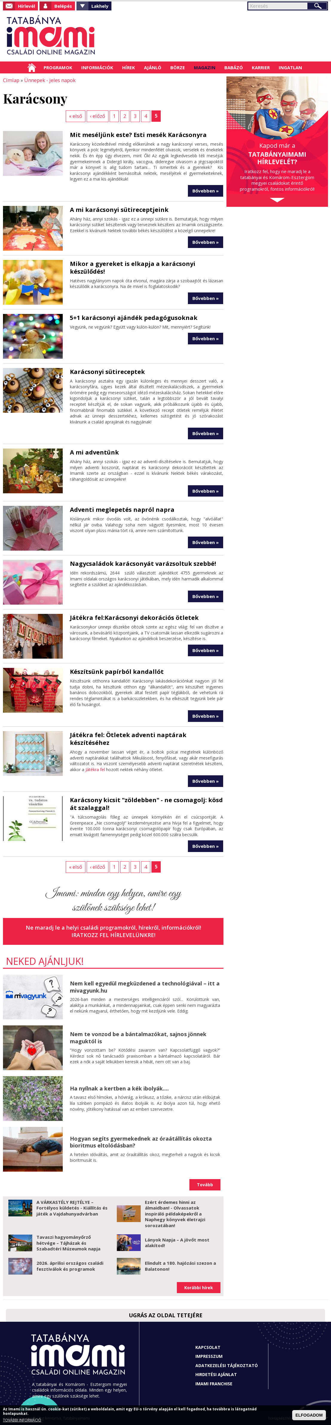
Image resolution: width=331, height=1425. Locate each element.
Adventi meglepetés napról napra (122, 509)
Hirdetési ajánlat (216, 1374)
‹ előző (97, 115)
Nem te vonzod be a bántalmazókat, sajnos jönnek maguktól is (138, 1037)
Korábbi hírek (198, 1287)
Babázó (233, 67)
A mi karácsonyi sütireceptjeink (119, 209)
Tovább (205, 1184)
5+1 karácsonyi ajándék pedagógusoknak (133, 317)
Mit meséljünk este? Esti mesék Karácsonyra (138, 134)
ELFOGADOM (309, 1415)
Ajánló (152, 67)
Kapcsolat (207, 1346)
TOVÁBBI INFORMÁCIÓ (22, 1420)
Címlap (32, 67)
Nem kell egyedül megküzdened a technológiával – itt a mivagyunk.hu (145, 986)
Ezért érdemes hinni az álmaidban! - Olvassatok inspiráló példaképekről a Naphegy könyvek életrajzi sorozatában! (175, 1212)
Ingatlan (290, 67)
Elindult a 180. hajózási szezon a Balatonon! (180, 1265)
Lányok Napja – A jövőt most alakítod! (177, 1242)
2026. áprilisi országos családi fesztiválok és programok (69, 1265)
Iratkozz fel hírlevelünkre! (113, 934)
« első (75, 115)
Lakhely (99, 6)
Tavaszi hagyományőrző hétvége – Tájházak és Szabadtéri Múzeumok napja (68, 1242)
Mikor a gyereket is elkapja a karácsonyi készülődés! (132, 267)
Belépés (63, 6)
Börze (177, 67)
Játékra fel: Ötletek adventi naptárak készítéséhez (128, 738)
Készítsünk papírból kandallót (117, 671)
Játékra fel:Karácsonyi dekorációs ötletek (134, 617)
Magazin (204, 67)
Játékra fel (95, 769)
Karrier (261, 67)
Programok (58, 67)
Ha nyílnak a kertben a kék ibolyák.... (119, 1087)
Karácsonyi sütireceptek (107, 371)
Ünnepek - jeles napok (48, 80)
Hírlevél (26, 6)
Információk (97, 67)
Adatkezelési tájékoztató (226, 1364)
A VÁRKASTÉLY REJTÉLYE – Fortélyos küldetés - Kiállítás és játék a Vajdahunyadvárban (72, 1207)
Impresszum (209, 1355)
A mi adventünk (94, 452)
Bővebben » (205, 190)
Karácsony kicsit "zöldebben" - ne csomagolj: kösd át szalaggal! (146, 803)
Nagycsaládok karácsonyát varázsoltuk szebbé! (143, 563)
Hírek (128, 67)
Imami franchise (213, 1383)
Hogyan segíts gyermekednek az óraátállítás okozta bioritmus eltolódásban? (141, 1141)
